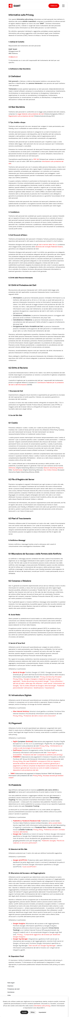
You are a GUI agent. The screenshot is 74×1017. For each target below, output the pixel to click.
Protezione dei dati (13, 989)
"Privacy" (20, 934)
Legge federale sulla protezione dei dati (30, 114)
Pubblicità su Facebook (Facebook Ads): (27, 821)
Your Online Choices (50, 470)
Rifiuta (32, 1012)
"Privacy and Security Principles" (51, 677)
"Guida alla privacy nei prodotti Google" (35, 681)
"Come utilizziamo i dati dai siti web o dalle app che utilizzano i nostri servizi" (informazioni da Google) (39, 683)
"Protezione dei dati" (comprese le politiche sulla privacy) (42, 755)
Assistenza (10, 992)
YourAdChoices (18, 470)
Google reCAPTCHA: (20, 860)
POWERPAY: (17, 757)
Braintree (29, 741)
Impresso (10, 986)
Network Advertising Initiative (53, 468)
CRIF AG (36, 159)
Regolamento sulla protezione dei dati (21, 116)
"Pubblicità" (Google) (48, 840)
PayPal (15, 741)
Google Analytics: (19, 923)
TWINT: (12, 773)
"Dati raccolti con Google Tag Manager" (42, 945)
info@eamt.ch (13, 57)
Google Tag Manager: (20, 939)
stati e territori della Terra (47, 244)
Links (9, 995)
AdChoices (12, 468)
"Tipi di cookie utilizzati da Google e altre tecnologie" (37, 685)
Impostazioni (42, 1012)
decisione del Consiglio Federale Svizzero (49, 246)
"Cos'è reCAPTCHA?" (29, 867)
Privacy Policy (18, 679)
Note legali (10, 983)
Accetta (24, 1012)
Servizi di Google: (19, 672)
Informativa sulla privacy (42, 1005)
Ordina (54, 6)
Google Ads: (17, 834)
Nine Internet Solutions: (21, 711)
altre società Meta (55, 823)
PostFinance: (17, 750)
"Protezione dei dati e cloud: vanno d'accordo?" (39, 716)
